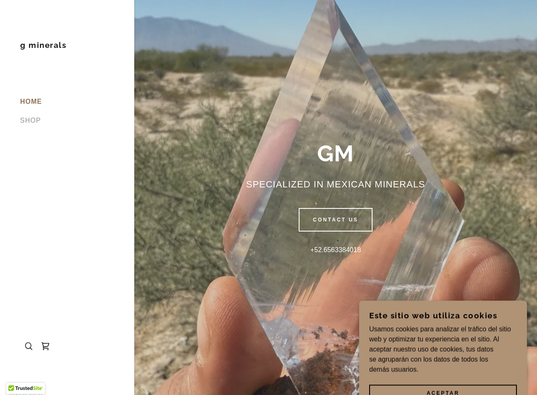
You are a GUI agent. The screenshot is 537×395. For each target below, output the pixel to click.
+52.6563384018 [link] (335, 249)
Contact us (335, 220)
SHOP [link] (30, 120)
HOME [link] (31, 101)
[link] (43, 45)
